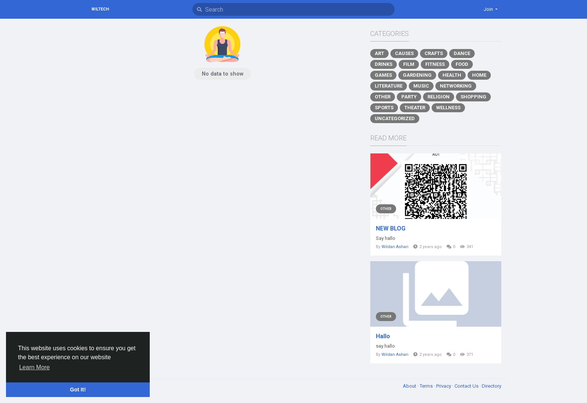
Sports (384, 107)
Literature (388, 86)
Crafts (434, 53)
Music (421, 86)
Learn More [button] (34, 367)
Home (479, 75)
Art (379, 53)
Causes (404, 53)
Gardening (417, 75)
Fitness (435, 64)
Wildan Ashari (394, 246)
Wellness (448, 107)
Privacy (444, 386)
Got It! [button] (78, 390)
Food (462, 64)
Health (451, 75)
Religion (439, 97)
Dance (462, 53)
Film (408, 64)
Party (409, 97)
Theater (414, 107)
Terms (427, 386)
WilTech (100, 9)
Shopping (473, 97)
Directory (491, 386)
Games (383, 75)
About (410, 386)
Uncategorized (395, 118)
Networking (456, 86)
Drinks (383, 64)
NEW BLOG (390, 228)
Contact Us (467, 386)
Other (382, 97)
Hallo (383, 336)
